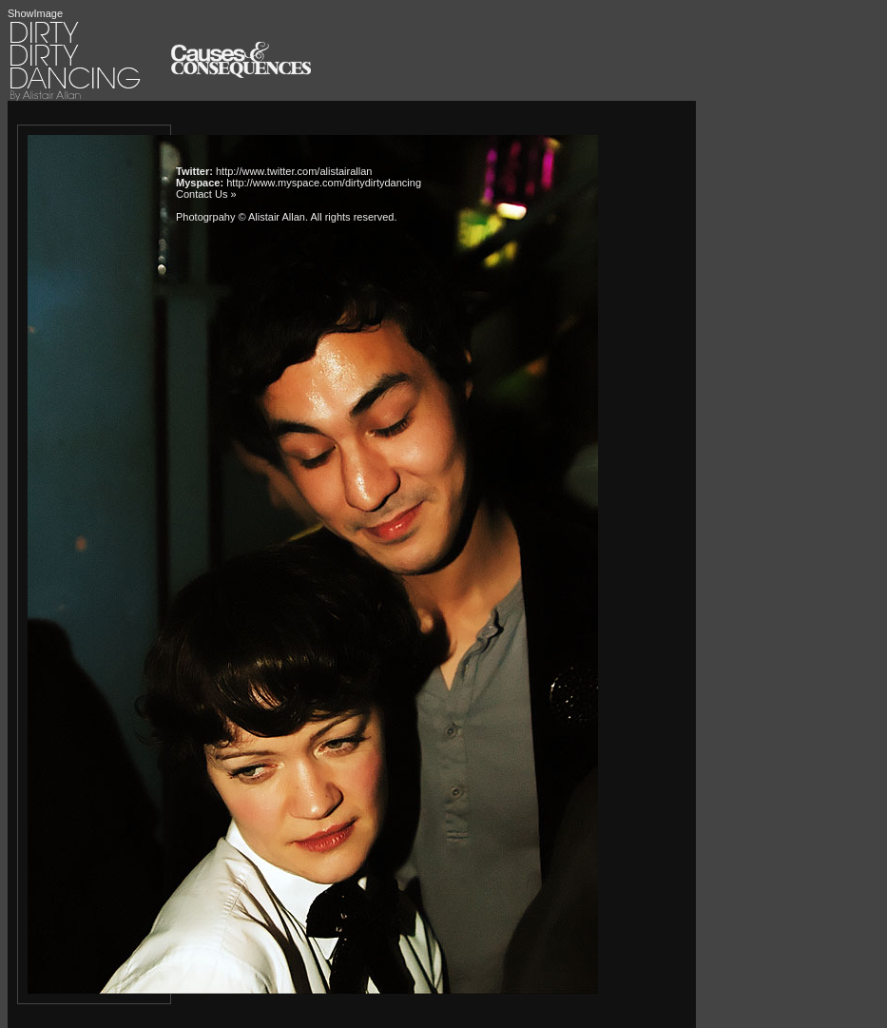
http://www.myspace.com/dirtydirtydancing (323, 182)
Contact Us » (206, 194)
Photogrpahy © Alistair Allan (240, 217)
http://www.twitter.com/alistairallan (294, 171)
